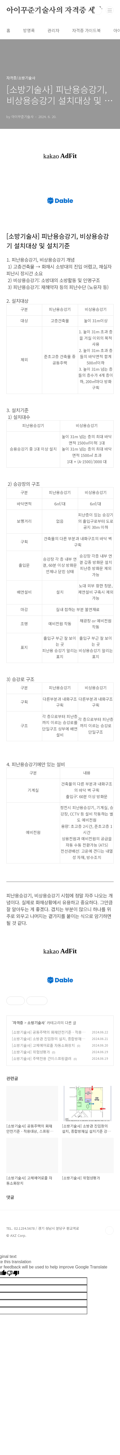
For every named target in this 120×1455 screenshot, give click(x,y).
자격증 (18, 1096)
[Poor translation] (13, 1347)
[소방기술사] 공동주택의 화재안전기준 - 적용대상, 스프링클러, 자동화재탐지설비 (48, 1108)
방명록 (29, 30)
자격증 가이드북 (86, 30)
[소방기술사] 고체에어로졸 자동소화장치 (43, 1119)
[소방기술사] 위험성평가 (31, 1125)
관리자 (53, 30)
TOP (109, 1304)
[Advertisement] (60, 1005)
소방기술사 (36, 1096)
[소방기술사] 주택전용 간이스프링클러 (41, 1132)
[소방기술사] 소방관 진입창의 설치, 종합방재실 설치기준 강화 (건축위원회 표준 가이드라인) (48, 1115)
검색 (98, 10)
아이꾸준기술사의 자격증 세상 (54, 10)
